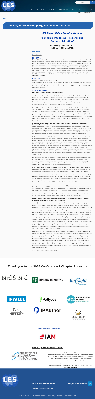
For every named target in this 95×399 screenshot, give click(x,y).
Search (91, 2)
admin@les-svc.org (46, 388)
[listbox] (84, 12)
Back (5, 18)
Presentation (36, 51)
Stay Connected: (77, 383)
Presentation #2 (36, 55)
